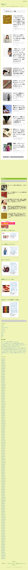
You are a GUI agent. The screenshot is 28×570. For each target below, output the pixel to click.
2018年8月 (3, 503)
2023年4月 (3, 415)
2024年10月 (3, 387)
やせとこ (4, 4)
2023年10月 (3, 406)
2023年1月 (3, 420)
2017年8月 (3, 522)
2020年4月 (3, 472)
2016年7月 (3, 542)
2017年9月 (3, 520)
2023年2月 (3, 418)
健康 (19, 138)
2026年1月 (3, 363)
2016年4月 (3, 547)
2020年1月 (3, 476)
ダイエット (22, 29)
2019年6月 (3, 487)
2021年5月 (3, 451)
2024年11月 (3, 385)
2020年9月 (3, 464)
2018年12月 (3, 497)
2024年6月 (3, 393)
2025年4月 (3, 377)
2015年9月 (3, 558)
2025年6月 (3, 374)
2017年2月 (3, 531)
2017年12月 (3, 516)
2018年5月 (3, 508)
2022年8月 (3, 428)
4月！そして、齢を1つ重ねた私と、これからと (10, 341)
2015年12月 (3, 553)
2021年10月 (3, 443)
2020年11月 (3, 461)
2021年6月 (3, 450)
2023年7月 (3, 410)
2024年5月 (3, 395)
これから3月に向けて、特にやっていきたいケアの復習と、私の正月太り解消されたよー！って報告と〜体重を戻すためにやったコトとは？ (19, 21)
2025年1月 (3, 382)
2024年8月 (3, 390)
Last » (22, 156)
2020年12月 (3, 459)
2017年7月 (3, 523)
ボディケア (20, 123)
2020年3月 (3, 473)
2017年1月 (3, 533)
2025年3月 (3, 379)
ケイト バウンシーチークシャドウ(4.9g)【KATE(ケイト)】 (14, 234)
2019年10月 (3, 481)
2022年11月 (3, 423)
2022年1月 (3, 439)
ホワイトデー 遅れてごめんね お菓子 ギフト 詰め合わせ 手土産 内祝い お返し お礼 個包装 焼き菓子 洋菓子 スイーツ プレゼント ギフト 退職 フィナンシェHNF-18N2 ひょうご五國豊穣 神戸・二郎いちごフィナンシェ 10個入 (14, 287)
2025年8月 (3, 371)
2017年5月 (3, 527)
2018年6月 (3, 506)
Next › (18, 156)
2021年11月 (3, 442)
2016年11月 (3, 536)
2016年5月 (3, 545)
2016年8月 (3, 541)
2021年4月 (3, 453)
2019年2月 (3, 494)
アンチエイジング (17, 43)
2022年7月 (3, 429)
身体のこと (20, 139)
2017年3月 (3, 530)
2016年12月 (3, 534)
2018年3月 (3, 511)
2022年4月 (3, 434)
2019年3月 (3, 492)
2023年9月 (3, 407)
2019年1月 (3, 495)
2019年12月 (3, 478)
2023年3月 (3, 417)
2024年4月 (3, 396)
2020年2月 (3, 475)
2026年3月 (3, 360)
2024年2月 (3, 399)
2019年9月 (3, 483)
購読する (4, 178)
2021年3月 (3, 454)
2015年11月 (3, 555)
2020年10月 (3, 462)
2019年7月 (3, 486)
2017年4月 (3, 528)
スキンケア (20, 28)
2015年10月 (3, 556)
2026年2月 (3, 362)
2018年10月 (3, 500)
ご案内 (2, 325)
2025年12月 (3, 365)
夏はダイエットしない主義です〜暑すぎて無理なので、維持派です (19, 107)
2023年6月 (3, 412)
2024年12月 (3, 384)
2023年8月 (3, 409)
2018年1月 (3, 514)
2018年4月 (3, 509)
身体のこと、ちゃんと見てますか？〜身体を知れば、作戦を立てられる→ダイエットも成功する (19, 133)
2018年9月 (3, 501)
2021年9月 (3, 445)
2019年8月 (3, 484)
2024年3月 (3, 398)
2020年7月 (3, 467)
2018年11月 (3, 498)
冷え (20, 125)
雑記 (15, 29)
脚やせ (24, 123)
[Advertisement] (11, 169)
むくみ (14, 125)
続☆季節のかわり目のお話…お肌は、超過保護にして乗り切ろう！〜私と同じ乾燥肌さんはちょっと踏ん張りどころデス (17, 200)
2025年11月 (3, 366)
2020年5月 (3, 470)
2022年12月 (3, 421)
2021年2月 (3, 456)
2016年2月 (3, 550)
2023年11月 (3, 404)
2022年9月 (3, 426)
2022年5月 (3, 432)
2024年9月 (3, 388)
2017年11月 (3, 517)
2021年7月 (3, 448)
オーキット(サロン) (4, 327)
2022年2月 (3, 437)
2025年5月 (3, 376)
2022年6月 (3, 431)
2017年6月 (3, 525)
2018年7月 (3, 505)
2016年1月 (3, 552)
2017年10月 (3, 519)
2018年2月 (3, 512)
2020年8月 (3, 465)
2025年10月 (3, 368)
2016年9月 (3, 539)
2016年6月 (3, 544)
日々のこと (18, 76)
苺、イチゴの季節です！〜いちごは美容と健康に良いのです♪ (12, 343)
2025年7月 (3, 373)
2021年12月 (3, 440)
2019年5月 (3, 489)
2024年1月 (3, 401)
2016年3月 (3, 549)
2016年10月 (3, 538)
